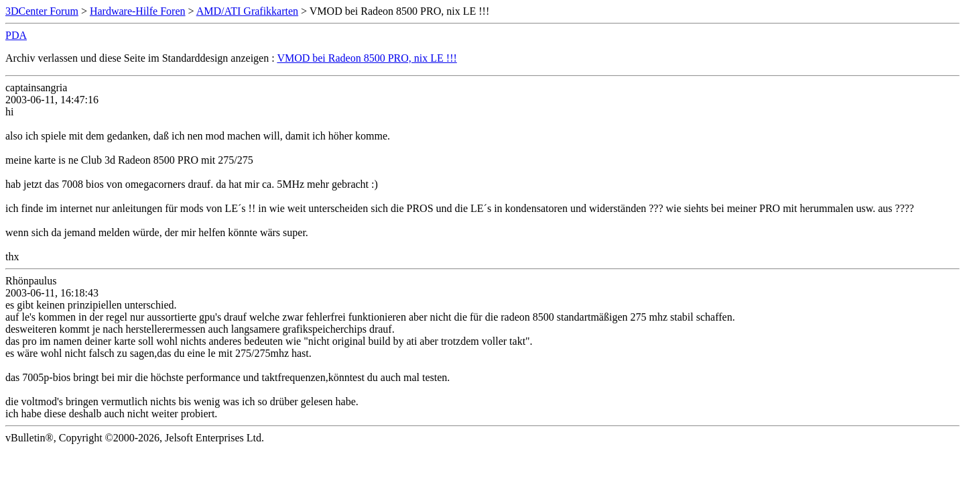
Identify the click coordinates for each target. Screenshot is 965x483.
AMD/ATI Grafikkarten (247, 11)
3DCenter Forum (41, 11)
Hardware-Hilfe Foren (138, 11)
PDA (16, 35)
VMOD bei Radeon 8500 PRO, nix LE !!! (366, 58)
